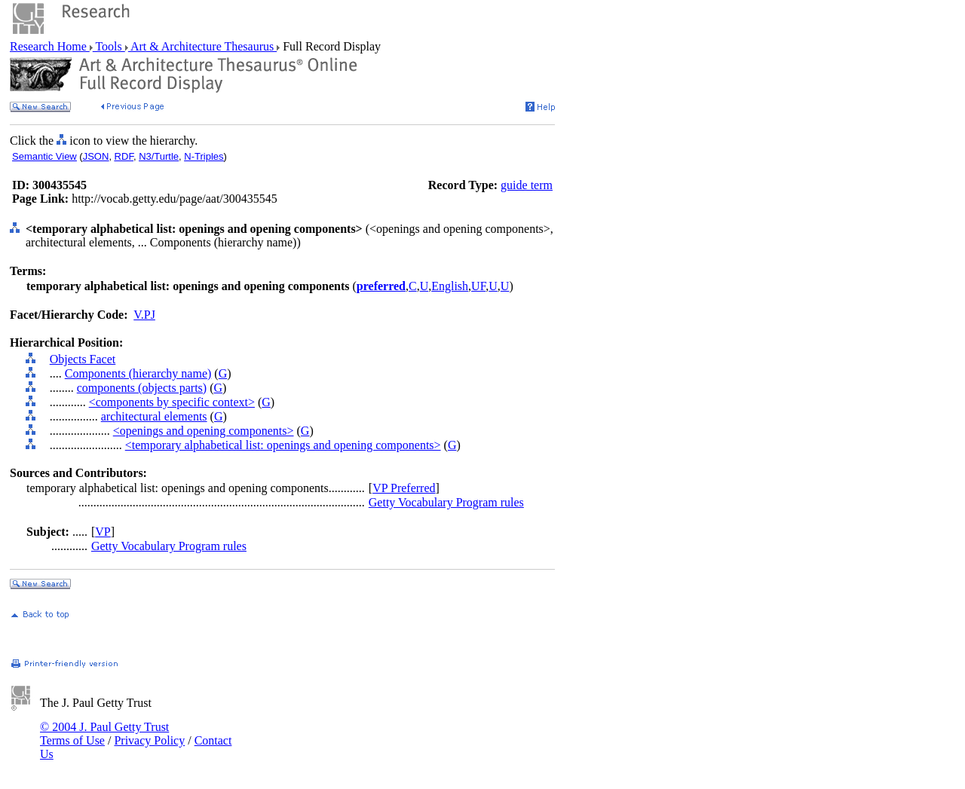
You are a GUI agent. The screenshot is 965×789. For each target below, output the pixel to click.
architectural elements (154, 416)
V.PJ (144, 314)
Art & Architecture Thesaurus (202, 46)
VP (102, 531)
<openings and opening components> (203, 430)
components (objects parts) (142, 387)
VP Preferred (403, 488)
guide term (527, 185)
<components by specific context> (172, 402)
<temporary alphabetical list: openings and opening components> (283, 445)
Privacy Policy (149, 740)
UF (478, 286)
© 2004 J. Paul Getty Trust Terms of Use (104, 733)
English (449, 286)
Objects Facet (83, 359)
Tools (109, 46)
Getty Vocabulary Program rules (446, 502)
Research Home (50, 46)
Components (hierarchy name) (138, 373)
